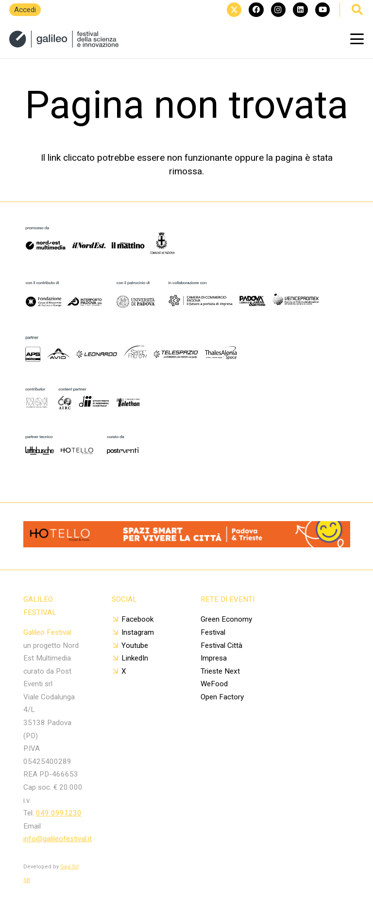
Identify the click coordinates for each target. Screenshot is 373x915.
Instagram (137, 632)
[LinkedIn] (300, 9)
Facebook (137, 619)
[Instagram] (278, 9)
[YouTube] (322, 9)
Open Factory (222, 697)
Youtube (134, 645)
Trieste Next (220, 671)
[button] (357, 39)
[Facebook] (256, 9)
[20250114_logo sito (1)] (64, 39)
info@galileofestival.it (57, 838)
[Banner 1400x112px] (186, 544)
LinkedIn (134, 658)
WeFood (214, 683)
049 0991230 (59, 813)
